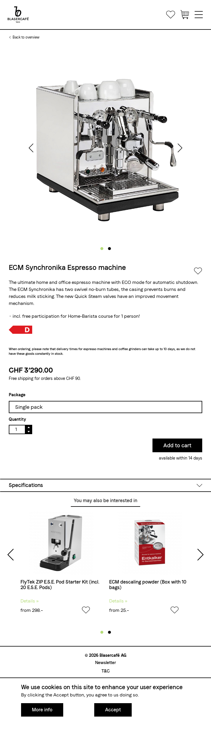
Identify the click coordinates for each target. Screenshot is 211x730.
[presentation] (31, 148)
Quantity (17, 419)
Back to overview (26, 37)
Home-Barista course (90, 316)
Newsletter (105, 662)
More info (42, 709)
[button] (101, 248)
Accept (113, 709)
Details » (29, 601)
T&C (106, 671)
